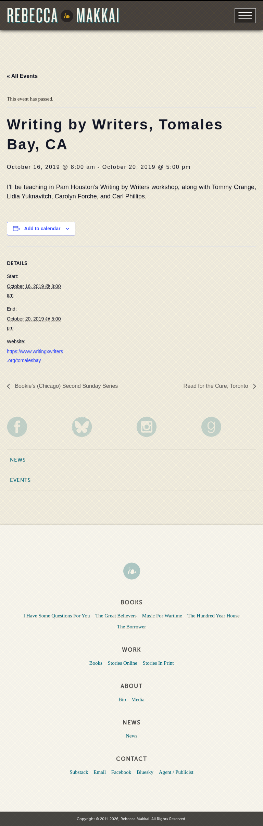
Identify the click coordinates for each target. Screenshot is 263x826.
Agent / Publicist (176, 772)
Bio (122, 699)
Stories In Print (158, 663)
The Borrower (131, 626)
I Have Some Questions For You (56, 615)
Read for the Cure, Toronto (216, 386)
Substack (79, 772)
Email (99, 772)
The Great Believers (116, 615)
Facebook (121, 772)
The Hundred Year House (213, 615)
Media (138, 699)
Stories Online (122, 663)
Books (95, 663)
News (18, 460)
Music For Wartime (162, 615)
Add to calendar (42, 228)
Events (20, 480)
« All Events (22, 76)
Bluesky (145, 772)
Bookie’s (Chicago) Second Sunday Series (65, 386)
